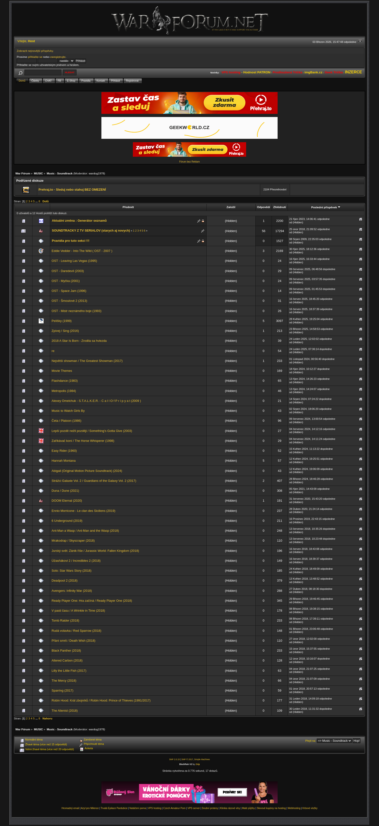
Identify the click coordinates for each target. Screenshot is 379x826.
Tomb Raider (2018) (65, 620)
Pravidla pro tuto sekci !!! (70, 240)
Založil (231, 207)
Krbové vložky (310, 808)
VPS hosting (154, 808)
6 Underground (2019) (67, 520)
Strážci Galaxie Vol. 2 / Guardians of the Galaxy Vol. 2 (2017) (94, 481)
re (53, 351)
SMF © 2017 (187, 759)
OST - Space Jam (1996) (69, 291)
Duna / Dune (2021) (65, 490)
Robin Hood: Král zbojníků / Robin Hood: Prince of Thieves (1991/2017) (101, 700)
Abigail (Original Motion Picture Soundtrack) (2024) (87, 471)
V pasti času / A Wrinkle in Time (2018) (78, 610)
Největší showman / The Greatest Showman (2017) (87, 361)
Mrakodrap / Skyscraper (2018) (73, 540)
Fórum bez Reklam (189, 161)
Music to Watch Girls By (68, 411)
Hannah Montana (64, 460)
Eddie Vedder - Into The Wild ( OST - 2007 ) (82, 251)
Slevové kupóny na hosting (271, 808)
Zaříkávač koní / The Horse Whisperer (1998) (83, 441)
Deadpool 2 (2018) (64, 580)
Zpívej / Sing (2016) (65, 331)
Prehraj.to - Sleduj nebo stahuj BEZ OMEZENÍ (72, 189)
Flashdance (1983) (65, 380)
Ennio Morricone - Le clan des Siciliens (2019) (83, 511)
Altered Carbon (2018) (67, 660)
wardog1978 (96, 173)
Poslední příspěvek (326, 207)
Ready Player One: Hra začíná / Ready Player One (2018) (92, 600)
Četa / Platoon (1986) (66, 420)
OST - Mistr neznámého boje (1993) (76, 311)
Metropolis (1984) (64, 391)
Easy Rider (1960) (64, 450)
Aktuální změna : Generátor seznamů (79, 220)
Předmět (128, 207)
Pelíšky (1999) (62, 321)
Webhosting (294, 808)
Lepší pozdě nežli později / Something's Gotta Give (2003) (92, 431)
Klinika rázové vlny (230, 808)
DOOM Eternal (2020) (67, 500)
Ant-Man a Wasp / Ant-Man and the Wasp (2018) (85, 530)
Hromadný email (70, 808)
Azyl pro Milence (90, 808)
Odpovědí (263, 207)
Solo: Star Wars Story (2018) (71, 570)
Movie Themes (62, 371)
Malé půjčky (248, 808)
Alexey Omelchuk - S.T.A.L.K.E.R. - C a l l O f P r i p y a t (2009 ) (96, 401)
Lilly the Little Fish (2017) (69, 670)
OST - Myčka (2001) (66, 281)
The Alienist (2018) (65, 710)
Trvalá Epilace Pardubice (114, 808)
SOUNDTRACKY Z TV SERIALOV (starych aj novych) (91, 230)
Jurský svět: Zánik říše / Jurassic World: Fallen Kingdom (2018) (95, 551)
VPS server (194, 808)
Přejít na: (310, 740)
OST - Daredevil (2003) (68, 271)
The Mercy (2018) (64, 680)
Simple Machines (202, 759)
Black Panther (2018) (66, 650)
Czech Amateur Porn (174, 808)
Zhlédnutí (279, 207)
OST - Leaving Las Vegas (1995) (74, 261)
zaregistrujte (57, 56)
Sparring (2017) (62, 690)
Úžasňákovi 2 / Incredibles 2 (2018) (76, 560)
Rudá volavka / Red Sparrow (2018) (76, 630)
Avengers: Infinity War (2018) (72, 590)
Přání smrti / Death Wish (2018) (73, 640)
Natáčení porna (137, 808)
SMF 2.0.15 (174, 759)
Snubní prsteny (210, 808)
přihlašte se (35, 56)
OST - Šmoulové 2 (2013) (69, 301)
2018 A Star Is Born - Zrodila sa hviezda (79, 341)
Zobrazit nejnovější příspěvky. (35, 50)
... (36, 201)
